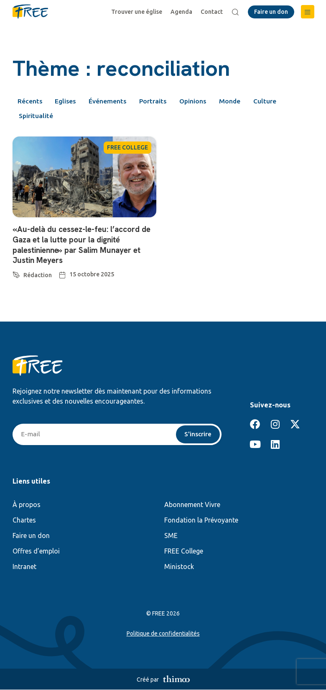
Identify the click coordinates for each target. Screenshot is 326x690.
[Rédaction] (16, 273)
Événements (112, 102)
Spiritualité (37, 117)
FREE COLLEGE (127, 148)
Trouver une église (137, 11)
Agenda (182, 11)
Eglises (68, 102)
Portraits (159, 102)
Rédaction (37, 275)
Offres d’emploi (36, 551)
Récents (30, 102)
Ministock (179, 567)
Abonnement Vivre (192, 505)
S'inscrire (197, 434)
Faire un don (31, 536)
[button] (307, 11)
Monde (240, 102)
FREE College (183, 551)
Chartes (24, 520)
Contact (212, 11)
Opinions (201, 102)
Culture (276, 102)
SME (171, 536)
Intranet (24, 567)
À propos (27, 505)
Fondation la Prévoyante (201, 520)
